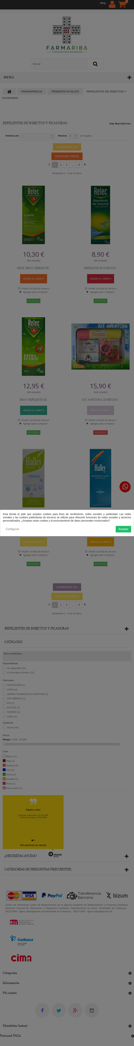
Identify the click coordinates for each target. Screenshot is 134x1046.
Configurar (12, 529)
